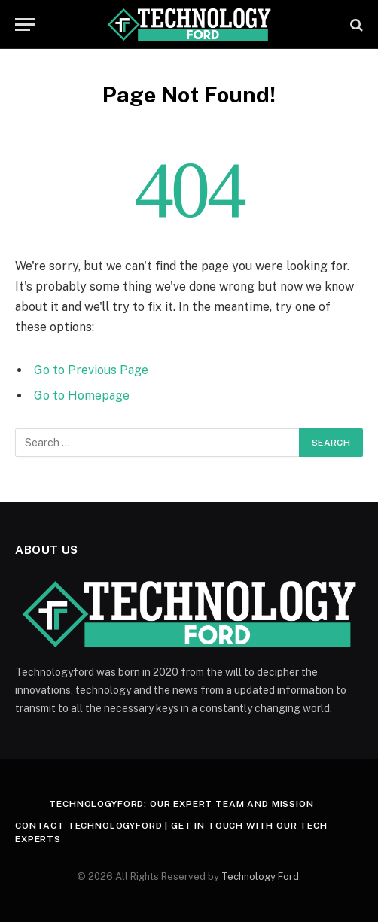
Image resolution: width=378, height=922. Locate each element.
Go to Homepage (82, 395)
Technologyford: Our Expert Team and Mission (181, 804)
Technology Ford (260, 876)
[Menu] (25, 24)
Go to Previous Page (91, 370)
